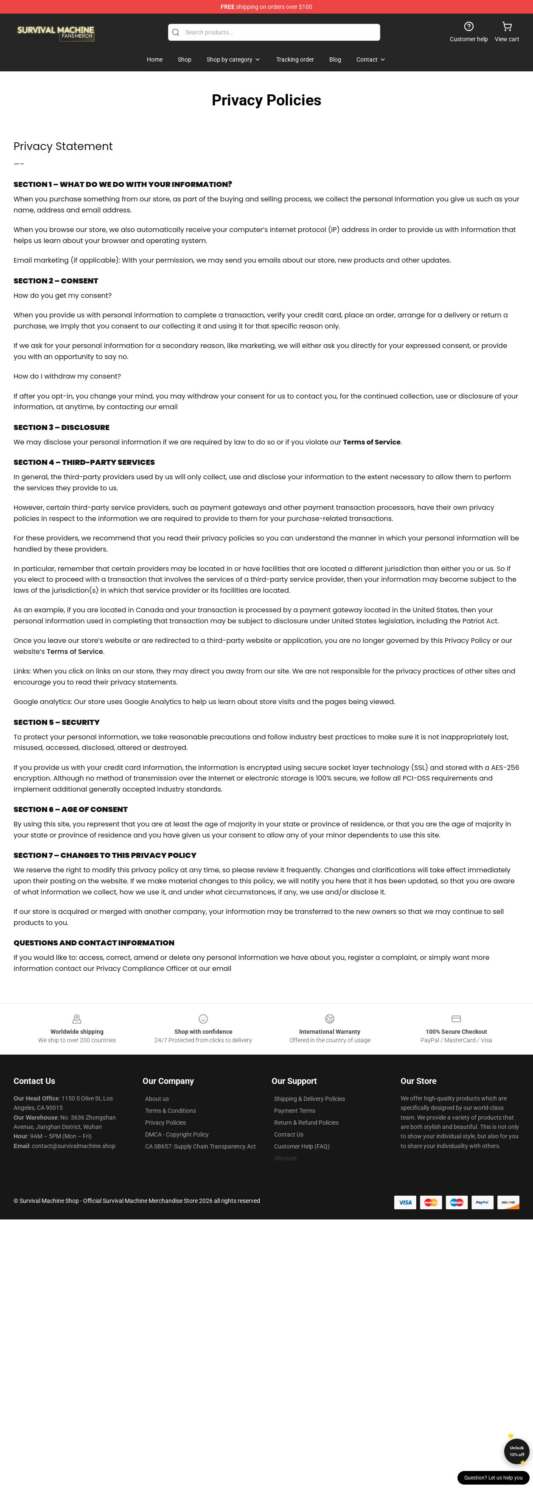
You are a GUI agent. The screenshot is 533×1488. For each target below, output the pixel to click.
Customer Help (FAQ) (302, 1146)
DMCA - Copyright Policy (177, 1134)
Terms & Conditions (170, 1110)
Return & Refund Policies (306, 1122)
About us (157, 1098)
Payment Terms (294, 1110)
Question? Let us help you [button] (493, 1478)
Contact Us (288, 1134)
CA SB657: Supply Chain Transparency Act (200, 1146)
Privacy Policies (165, 1122)
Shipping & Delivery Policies (309, 1098)
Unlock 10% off (517, 1451)
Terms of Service (75, 651)
